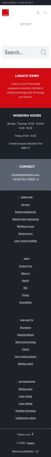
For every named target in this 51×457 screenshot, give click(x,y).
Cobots (25, 349)
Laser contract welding (25, 240)
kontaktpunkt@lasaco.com (25, 174)
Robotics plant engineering (25, 219)
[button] (38, 12)
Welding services (25, 226)
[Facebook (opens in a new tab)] (32, 434)
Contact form (25, 266)
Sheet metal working (25, 342)
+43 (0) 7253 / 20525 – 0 (25, 179)
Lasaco (31, 443)
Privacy (25, 295)
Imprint (25, 280)
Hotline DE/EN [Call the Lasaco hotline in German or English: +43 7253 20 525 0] (17, 3)
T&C (25, 287)
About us (25, 273)
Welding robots (25, 363)
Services (25, 204)
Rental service (25, 233)
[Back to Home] (5, 12)
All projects (25, 327)
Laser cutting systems (25, 356)
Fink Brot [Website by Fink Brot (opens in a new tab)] (31, 451)
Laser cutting (25, 396)
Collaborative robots (26, 418)
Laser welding (25, 403)
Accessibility (25, 302)
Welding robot (26, 389)
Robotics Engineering (25, 211)
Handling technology (26, 410)
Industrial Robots (25, 334)
